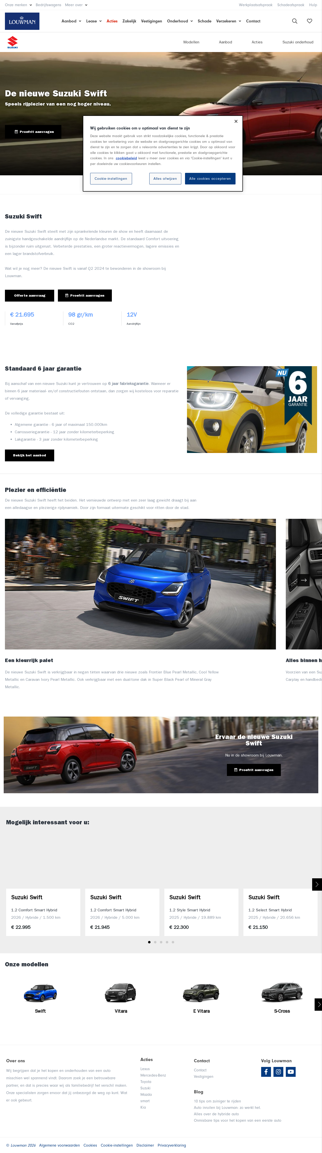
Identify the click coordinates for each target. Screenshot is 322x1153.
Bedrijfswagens (48, 5)
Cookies (90, 1145)
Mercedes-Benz (153, 1075)
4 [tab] (167, 942)
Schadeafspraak (290, 5)
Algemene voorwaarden (59, 1145)
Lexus (145, 1069)
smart (145, 1101)
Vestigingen (151, 21)
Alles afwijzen (165, 179)
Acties (112, 21)
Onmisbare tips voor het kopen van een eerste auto (237, 1120)
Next (317, 884)
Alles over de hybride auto (216, 1114)
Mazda (146, 1094)
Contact (253, 21)
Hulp (313, 5)
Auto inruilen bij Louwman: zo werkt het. (227, 1107)
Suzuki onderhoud (297, 42)
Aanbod (69, 21)
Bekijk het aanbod (29, 455)
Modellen (191, 42)
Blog (198, 1092)
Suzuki (145, 1088)
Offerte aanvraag (29, 295)
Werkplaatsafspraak (255, 5)
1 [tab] (149, 942)
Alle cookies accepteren (210, 179)
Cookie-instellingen (111, 179)
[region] (163, 153)
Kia (143, 1107)
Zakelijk (129, 21)
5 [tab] (173, 942)
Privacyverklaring (172, 1145)
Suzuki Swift (26, 897)
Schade (204, 21)
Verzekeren (226, 21)
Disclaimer (145, 1145)
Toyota (145, 1082)
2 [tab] (155, 942)
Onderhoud (177, 21)
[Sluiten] (236, 121)
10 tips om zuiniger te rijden (217, 1101)
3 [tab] (161, 942)
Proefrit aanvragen (34, 132)
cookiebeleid (126, 158)
